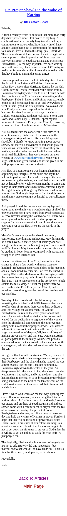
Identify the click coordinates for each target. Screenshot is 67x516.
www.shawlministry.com (28, 157)
